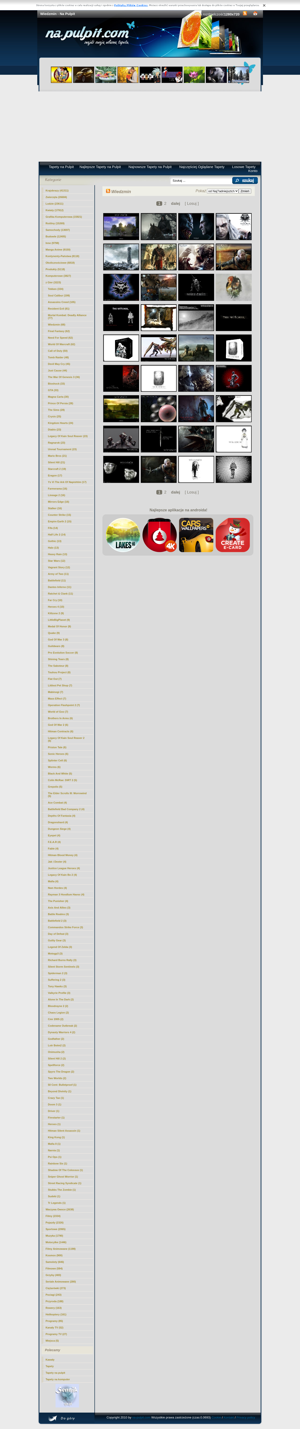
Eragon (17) (55, 475)
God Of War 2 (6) (58, 724)
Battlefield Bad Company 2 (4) (66, 809)
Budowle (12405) (56, 236)
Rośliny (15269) (55, 223)
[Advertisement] (150, 126)
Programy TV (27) (56, 1334)
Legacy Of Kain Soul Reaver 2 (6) (66, 739)
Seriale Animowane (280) (61, 1281)
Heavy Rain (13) (57, 554)
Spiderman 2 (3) (58, 973)
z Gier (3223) (53, 282)
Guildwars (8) (56, 646)
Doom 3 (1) (54, 1104)
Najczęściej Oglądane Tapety (202, 167)
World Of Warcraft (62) (61, 344)
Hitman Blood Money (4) (63, 855)
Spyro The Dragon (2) (61, 1071)
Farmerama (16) (57, 488)
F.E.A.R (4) (54, 842)
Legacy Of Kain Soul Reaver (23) (68, 436)
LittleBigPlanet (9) (59, 619)
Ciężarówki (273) (56, 1288)
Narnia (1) (54, 1150)
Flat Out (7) (55, 678)
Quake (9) (54, 633)
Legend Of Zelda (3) (60, 947)
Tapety (50, 1366)
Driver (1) (53, 1111)
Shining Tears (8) (58, 659)
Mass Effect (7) (57, 698)
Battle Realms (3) (58, 914)
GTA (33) (53, 390)
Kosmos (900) (54, 1255)
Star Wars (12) (56, 560)
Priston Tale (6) (57, 747)
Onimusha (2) (56, 1052)
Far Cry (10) (55, 600)
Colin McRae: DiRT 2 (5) (62, 780)
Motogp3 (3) (55, 953)
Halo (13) (53, 547)
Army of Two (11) (58, 573)
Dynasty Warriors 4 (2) (61, 1032)
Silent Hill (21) (56, 462)
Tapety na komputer (58, 1379)
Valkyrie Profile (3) (59, 992)
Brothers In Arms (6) (60, 718)
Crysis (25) (54, 416)
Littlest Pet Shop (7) (60, 685)
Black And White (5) (60, 773)
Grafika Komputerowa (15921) (64, 216)
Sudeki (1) (54, 1196)
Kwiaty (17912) (55, 210)
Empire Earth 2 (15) (59, 521)
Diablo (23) (54, 429)
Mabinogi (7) (55, 692)
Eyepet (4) (54, 835)
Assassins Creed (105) (61, 302)
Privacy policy (245, 1417)
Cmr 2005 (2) (56, 1019)
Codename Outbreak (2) (62, 1025)
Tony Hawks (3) (57, 986)
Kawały (50, 1359)
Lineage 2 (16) (56, 495)
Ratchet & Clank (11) (60, 593)
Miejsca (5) (52, 1340)
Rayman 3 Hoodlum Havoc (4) (66, 894)
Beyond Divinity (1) (59, 1091)
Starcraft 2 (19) (57, 469)
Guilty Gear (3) (57, 940)
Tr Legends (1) (57, 1202)
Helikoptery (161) (56, 1314)
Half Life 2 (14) (57, 534)
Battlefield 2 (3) (57, 920)
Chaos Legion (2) (58, 1012)
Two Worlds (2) (57, 1078)
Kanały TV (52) (55, 1327)
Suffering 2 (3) (56, 979)
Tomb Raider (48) (58, 357)
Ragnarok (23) (56, 442)
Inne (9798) (52, 243)
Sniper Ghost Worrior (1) (63, 1176)
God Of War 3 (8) (58, 639)
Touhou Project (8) (59, 672)
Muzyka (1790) (54, 1235)
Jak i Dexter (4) (57, 861)
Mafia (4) (53, 881)
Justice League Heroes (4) (64, 868)
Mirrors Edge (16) (58, 501)
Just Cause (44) (57, 370)
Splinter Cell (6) (57, 760)
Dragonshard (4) (58, 822)
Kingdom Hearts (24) (60, 423)
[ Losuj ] (192, 203)
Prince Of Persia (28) (60, 403)
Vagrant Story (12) (59, 567)
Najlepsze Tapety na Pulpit (100, 167)
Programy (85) (54, 1321)
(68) (56, 324)
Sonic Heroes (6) (58, 753)
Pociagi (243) (54, 1294)
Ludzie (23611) (55, 203)
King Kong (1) (56, 1137)
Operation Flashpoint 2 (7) (64, 705)
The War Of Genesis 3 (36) (64, 377)
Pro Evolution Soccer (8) (63, 652)
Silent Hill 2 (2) (57, 1058)
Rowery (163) (54, 1307)
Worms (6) (54, 767)
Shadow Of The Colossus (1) (65, 1170)
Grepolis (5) (55, 786)
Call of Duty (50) (58, 350)
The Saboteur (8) (58, 665)
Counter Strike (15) (59, 514)
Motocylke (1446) (56, 1242)
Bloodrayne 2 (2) (58, 1006)
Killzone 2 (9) (56, 613)
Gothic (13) (54, 541)
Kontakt (229, 1417)
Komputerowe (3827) (58, 275)
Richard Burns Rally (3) (62, 960)
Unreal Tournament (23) (62, 449)
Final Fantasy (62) (59, 331)
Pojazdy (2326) (55, 1222)
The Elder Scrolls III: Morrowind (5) (67, 794)
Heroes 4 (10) (56, 606)
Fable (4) (53, 848)
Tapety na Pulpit (61, 167)
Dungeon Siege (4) (59, 828)
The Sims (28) (56, 409)
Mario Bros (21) (57, 455)
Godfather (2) (56, 1038)
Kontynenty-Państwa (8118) (62, 256)
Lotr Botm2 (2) (57, 1045)
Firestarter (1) (56, 1117)
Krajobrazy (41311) (57, 190)
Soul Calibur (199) (59, 295)
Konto (252, 171)
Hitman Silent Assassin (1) (64, 1130)
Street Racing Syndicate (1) (64, 1183)
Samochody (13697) (58, 229)
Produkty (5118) (55, 269)
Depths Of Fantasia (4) (61, 815)
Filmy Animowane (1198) (61, 1248)
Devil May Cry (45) (59, 364)
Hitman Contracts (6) (60, 731)
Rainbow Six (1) (57, 1163)
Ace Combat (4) (57, 802)
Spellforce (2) (56, 1065)
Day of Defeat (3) (58, 933)
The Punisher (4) (58, 901)
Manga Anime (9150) (58, 249)
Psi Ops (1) (54, 1157)
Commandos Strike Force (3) (65, 927)
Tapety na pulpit (55, 1372)
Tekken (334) (56, 289)
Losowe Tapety (243, 167)
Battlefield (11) (57, 580)
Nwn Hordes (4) (57, 888)
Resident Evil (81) (59, 308)
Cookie (216, 1417)
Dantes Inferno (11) (59, 587)
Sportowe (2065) (56, 1229)
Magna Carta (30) (58, 396)
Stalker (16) (55, 508)
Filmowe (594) (54, 1268)
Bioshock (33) (56, 383)
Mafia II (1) (54, 1143)
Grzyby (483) (53, 1275)
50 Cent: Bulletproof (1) (62, 1084)
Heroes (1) (54, 1124)
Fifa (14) (53, 528)
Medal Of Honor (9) (59, 626)
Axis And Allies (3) (59, 907)
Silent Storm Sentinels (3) (63, 966)
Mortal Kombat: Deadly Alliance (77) (67, 316)
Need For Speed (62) (60, 337)
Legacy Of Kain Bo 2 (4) (62, 874)
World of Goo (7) (58, 711)
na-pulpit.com (141, 1417)
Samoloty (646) (55, 1262)
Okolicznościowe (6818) (60, 262)
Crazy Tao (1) (56, 1097)
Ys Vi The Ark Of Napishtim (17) (67, 482)
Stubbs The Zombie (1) (62, 1189)
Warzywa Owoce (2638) (60, 1209)
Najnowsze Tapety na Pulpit (150, 167)
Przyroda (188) (55, 1301)
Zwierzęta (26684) (56, 197)
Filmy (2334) (53, 1216)
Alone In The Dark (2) (61, 999)
